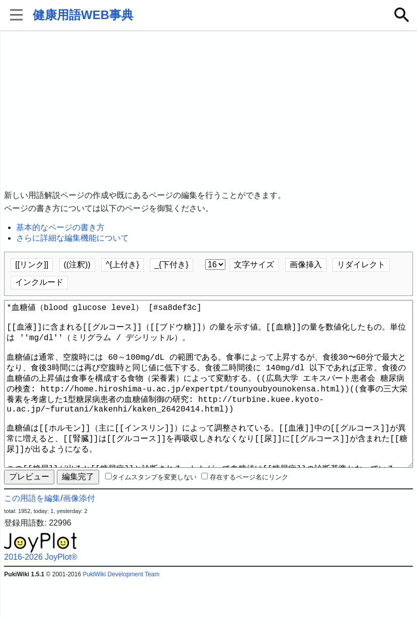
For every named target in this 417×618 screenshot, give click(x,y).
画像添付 (79, 534)
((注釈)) (77, 264)
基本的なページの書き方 (60, 227)
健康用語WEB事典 (83, 15)
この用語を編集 (32, 534)
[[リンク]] (31, 264)
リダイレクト (361, 264)
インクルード (39, 282)
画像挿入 (306, 264)
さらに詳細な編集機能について (72, 238)
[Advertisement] (209, 110)
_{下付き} (171, 264)
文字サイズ (254, 264)
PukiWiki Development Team (120, 610)
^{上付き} (122, 264)
